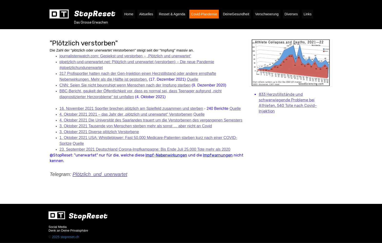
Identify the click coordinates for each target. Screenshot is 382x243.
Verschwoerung (267, 14)
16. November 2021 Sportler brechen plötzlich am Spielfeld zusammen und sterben (131, 108)
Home (128, 14)
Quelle (192, 79)
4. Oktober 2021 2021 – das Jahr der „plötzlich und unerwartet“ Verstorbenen (125, 114)
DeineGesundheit (236, 14)
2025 (56, 237)
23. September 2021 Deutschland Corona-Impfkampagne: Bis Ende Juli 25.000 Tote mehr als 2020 (144, 149)
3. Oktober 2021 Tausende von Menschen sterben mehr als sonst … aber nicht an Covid (135, 126)
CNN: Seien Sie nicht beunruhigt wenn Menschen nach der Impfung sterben (125, 85)
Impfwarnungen (218, 155)
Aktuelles (146, 14)
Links (308, 14)
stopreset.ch (69, 237)
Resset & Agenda (172, 14)
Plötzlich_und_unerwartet (100, 174)
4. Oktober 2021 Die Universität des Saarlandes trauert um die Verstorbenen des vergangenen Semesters (150, 120)
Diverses (291, 14)
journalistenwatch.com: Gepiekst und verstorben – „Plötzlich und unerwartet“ (125, 56)
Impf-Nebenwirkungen (166, 155)
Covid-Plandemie (204, 14)
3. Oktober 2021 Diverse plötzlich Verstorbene (99, 132)
